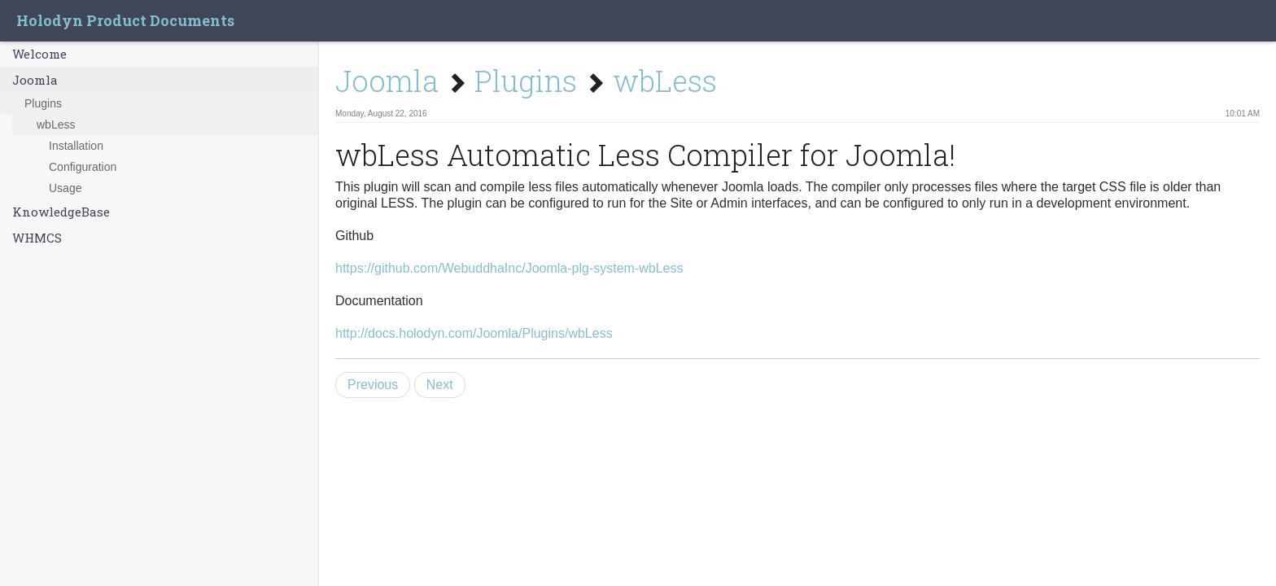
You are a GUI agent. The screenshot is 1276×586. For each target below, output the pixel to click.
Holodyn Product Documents (125, 20)
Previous (372, 384)
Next (439, 384)
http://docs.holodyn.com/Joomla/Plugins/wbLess (474, 333)
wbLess (56, 124)
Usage (65, 188)
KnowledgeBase (61, 211)
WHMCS (37, 238)
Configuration (82, 166)
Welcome (39, 54)
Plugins (43, 103)
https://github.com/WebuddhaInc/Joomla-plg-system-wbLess (509, 268)
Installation (76, 145)
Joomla (35, 80)
